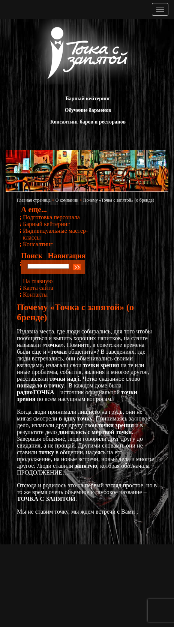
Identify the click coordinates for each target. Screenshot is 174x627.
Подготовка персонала (51, 217)
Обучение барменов (88, 110)
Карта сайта (38, 288)
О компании (67, 200)
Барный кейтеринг (88, 98)
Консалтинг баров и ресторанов (88, 122)
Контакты (35, 294)
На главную (38, 281)
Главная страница (34, 200)
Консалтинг (38, 244)
